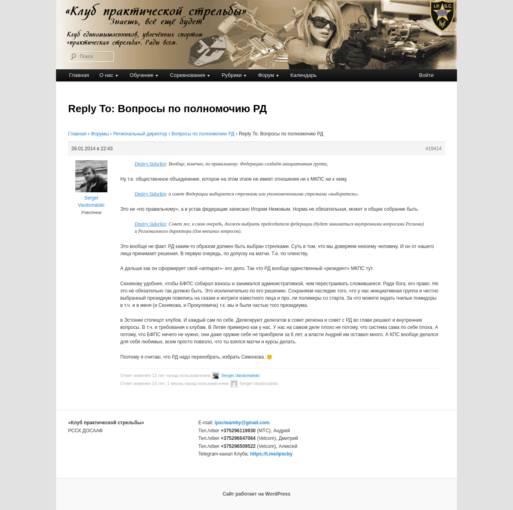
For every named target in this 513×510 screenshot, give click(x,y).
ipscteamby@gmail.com (241, 422)
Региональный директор (140, 134)
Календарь (304, 75)
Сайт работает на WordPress (256, 494)
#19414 (434, 148)
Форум (266, 75)
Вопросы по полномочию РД (203, 134)
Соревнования (187, 75)
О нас (106, 75)
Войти (426, 75)
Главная (79, 75)
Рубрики (232, 75)
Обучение (141, 75)
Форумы (100, 134)
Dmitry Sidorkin (150, 164)
